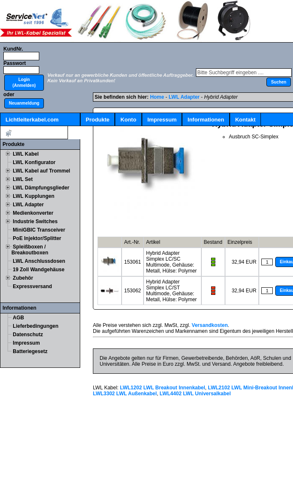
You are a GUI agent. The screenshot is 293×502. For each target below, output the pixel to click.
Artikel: (33, 133)
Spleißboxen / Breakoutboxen (29, 250)
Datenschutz (28, 334)
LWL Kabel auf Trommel (41, 171)
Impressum (161, 119)
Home (157, 97)
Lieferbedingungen (35, 326)
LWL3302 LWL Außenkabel (125, 394)
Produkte (97, 119)
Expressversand (32, 286)
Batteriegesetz (30, 351)
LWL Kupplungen (33, 196)
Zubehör (23, 278)
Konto (128, 119)
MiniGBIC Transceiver (39, 230)
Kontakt (245, 119)
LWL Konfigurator (34, 162)
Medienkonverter (33, 213)
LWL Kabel (25, 154)
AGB (18, 318)
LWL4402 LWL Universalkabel (195, 394)
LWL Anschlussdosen (39, 261)
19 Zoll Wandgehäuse (38, 270)
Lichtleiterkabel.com (32, 119)
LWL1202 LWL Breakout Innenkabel (162, 388)
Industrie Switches (35, 221)
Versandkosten (210, 325)
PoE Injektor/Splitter (37, 238)
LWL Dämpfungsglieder (41, 188)
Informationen (205, 119)
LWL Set (23, 179)
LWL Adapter (28, 205)
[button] (24, 83)
